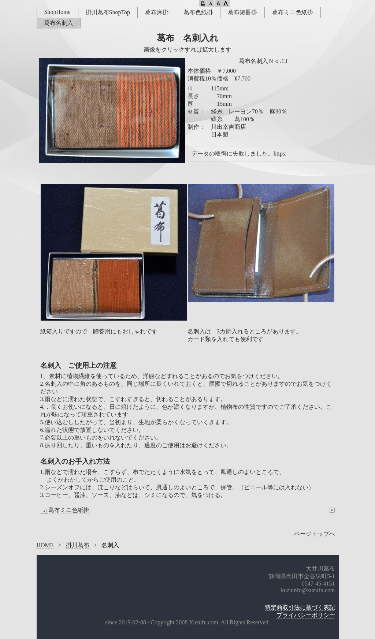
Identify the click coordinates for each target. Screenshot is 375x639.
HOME (45, 545)
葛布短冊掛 (242, 12)
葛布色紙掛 (198, 12)
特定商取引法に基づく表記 (300, 607)
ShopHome (57, 12)
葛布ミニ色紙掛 (292, 12)
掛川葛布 (77, 545)
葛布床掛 (156, 12)
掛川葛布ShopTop (108, 12)
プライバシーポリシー (305, 615)
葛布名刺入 (58, 23)
